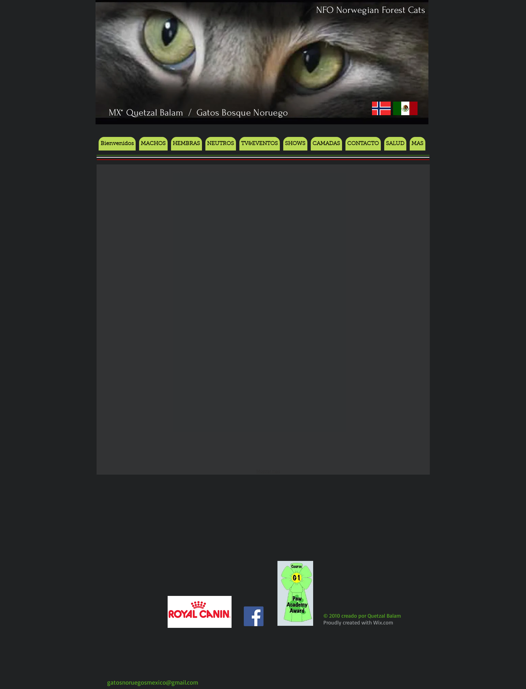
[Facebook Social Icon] (254, 616)
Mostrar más (268, 471)
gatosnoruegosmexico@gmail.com (152, 682)
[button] (295, 144)
